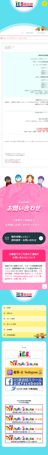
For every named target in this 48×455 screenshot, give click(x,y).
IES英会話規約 (11, 335)
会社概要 (9, 329)
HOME (9, 308)
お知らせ (9, 313)
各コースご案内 (11, 324)
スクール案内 (11, 319)
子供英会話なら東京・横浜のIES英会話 (19, 293)
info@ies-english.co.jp (16, 162)
